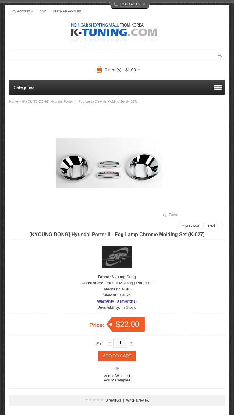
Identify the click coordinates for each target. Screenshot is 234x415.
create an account (66, 11)
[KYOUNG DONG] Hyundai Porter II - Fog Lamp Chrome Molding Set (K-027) (79, 101)
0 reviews (113, 400)
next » (213, 225)
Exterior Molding (119, 283)
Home (13, 101)
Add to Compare (117, 380)
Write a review (137, 400)
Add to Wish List (117, 376)
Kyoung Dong (124, 277)
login (41, 11)
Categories (24, 87)
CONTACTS (130, 4)
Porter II (143, 283)
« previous (190, 225)
